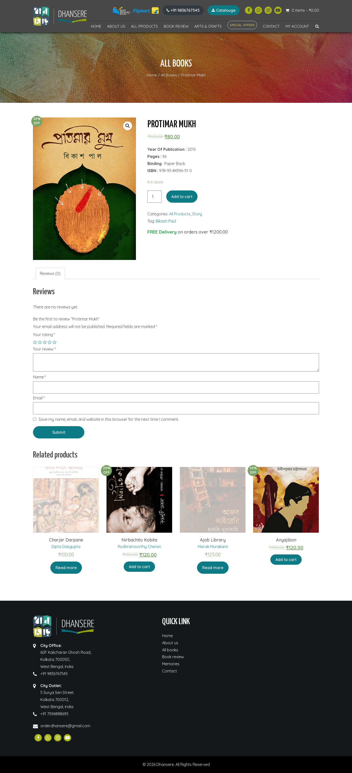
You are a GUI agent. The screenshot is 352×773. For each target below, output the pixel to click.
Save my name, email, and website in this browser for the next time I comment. (109, 419)
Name (39, 377)
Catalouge (223, 10)
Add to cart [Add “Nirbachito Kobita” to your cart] (139, 566)
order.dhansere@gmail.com (65, 725)
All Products (144, 26)
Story (197, 213)
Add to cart (181, 196)
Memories (170, 663)
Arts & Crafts (208, 26)
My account (297, 26)
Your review (44, 349)
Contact (271, 26)
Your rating (44, 334)
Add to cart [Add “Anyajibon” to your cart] (286, 559)
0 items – (305, 10)
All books (170, 649)
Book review (176, 26)
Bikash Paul (166, 221)
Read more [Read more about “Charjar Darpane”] (66, 567)
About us (116, 26)
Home (96, 26)
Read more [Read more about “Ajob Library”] (212, 567)
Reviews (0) (50, 273)
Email (39, 398)
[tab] (50, 273)
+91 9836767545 (183, 10)
